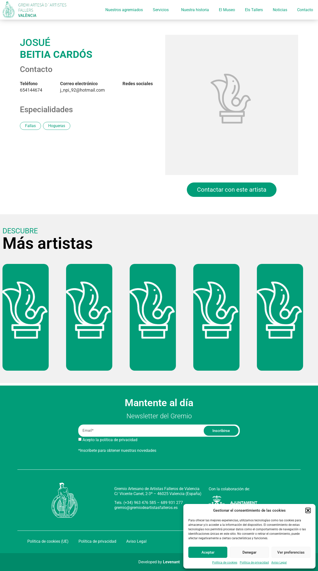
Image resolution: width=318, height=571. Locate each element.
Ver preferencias (291, 552)
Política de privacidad (254, 562)
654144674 (31, 86)
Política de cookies (224, 562)
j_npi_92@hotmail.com (82, 86)
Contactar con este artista (231, 189)
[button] (308, 510)
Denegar (249, 552)
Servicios (162, 9)
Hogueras (56, 125)
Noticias (280, 9)
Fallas (30, 125)
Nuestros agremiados (124, 9)
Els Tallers (254, 9)
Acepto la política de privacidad (109, 439)
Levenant (171, 562)
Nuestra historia (195, 9)
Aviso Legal (279, 562)
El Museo (227, 9)
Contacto (305, 9)
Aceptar (207, 552)
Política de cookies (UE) (48, 541)
